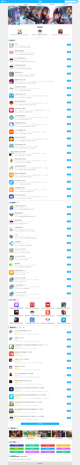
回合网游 (25, 4)
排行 (24, 327)
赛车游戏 (52, 4)
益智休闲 (39, 4)
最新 (20, 327)
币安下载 (29, 459)
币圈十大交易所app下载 (21, 459)
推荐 (16, 327)
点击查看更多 (40, 423)
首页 (13, 4)
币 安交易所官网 (12, 459)
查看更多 (17, 202)
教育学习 (65, 4)
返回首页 (40, 463)
